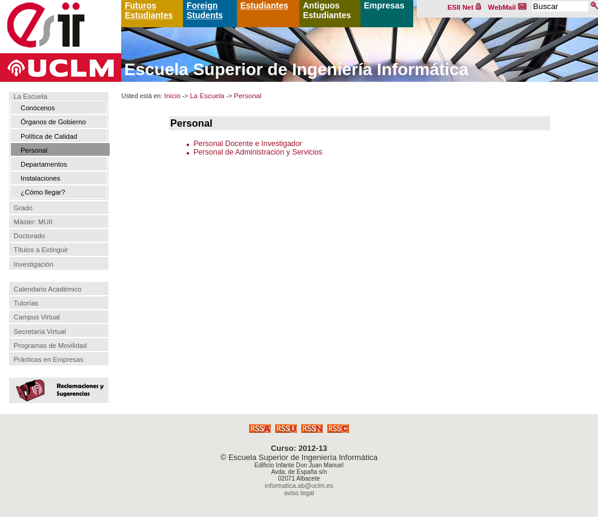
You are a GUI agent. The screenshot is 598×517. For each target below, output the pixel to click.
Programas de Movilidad (50, 345)
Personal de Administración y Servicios (257, 152)
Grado (23, 208)
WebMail (507, 7)
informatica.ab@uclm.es (299, 485)
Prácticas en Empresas (49, 359)
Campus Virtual (37, 317)
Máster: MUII (33, 221)
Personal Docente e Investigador (247, 143)
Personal (34, 150)
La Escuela (30, 97)
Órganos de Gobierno (53, 121)
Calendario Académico (48, 289)
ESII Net (465, 7)
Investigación (33, 264)
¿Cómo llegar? (43, 192)
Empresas (384, 5)
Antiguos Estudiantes (327, 10)
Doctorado (29, 235)
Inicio (172, 95)
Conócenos (38, 108)
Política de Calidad (49, 136)
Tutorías (26, 303)
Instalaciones (40, 178)
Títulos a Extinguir (41, 249)
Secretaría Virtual (40, 331)
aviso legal (299, 492)
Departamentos (44, 164)
